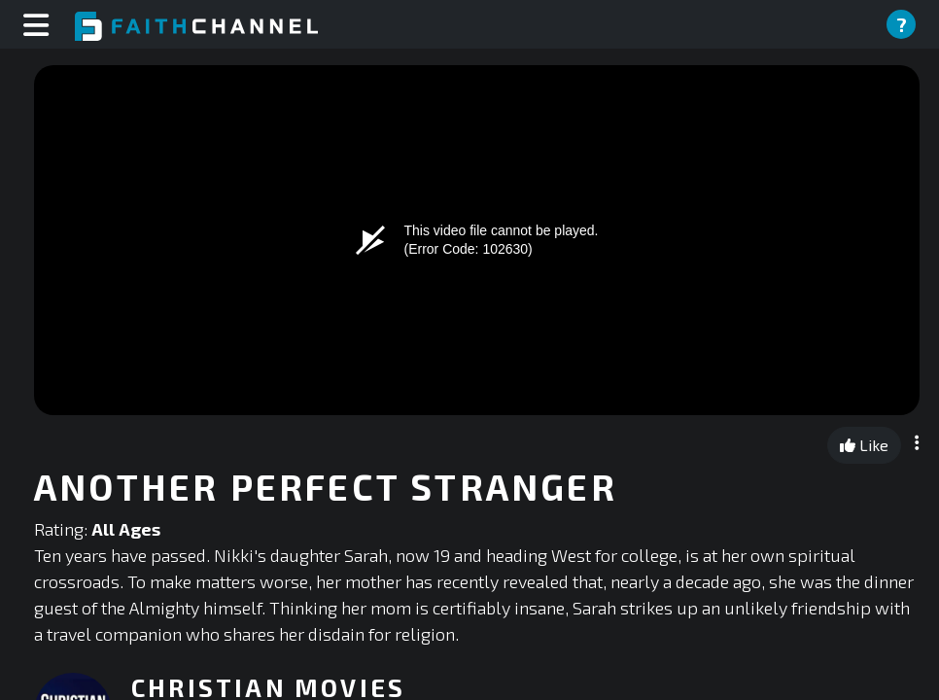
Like (864, 445)
